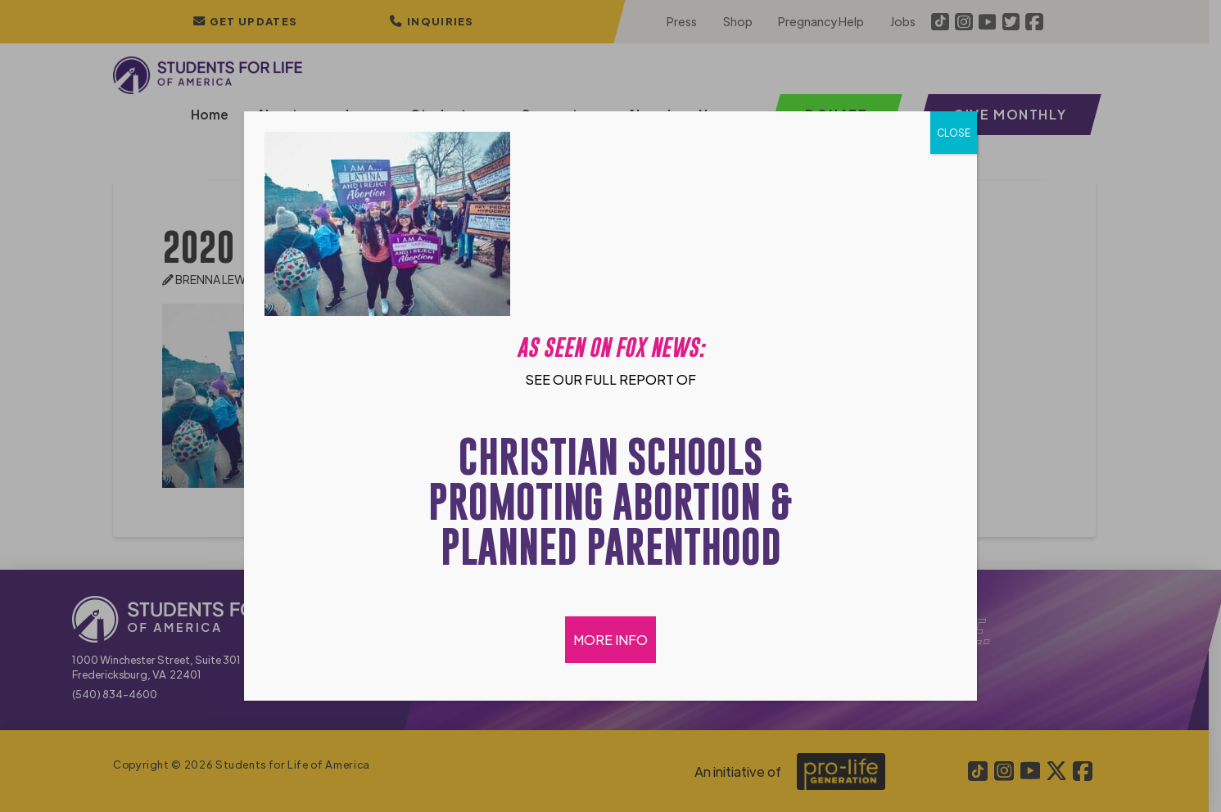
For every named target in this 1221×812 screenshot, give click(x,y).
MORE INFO (610, 639)
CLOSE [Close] (953, 132)
